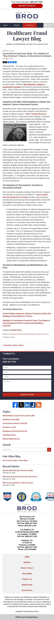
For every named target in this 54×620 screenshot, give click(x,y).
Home (5, 25)
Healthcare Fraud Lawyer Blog (27, 16)
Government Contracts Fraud (17, 334)
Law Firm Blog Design (26, 617)
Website (17, 25)
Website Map (27, 585)
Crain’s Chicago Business (35, 114)
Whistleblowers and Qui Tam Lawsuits (38, 334)
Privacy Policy (27, 568)
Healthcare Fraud (11, 419)
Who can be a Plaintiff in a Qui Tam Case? (18, 483)
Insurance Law (9, 427)
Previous (7, 345)
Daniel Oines (16, 330)
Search (49, 450)
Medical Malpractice (11, 439)
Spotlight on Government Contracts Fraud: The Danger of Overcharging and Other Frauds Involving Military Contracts (26, 323)
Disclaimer (27, 573)
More (50, 25)
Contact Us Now (27, 394)
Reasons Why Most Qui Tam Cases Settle (18, 470)
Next (21, 345)
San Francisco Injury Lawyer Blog (15, 460)
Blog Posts (27, 590)
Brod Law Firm (33, 611)
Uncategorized (9, 435)
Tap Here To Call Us (27, 6)
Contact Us (30, 25)
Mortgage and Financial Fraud (15, 431)
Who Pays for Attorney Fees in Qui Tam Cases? (20, 476)
